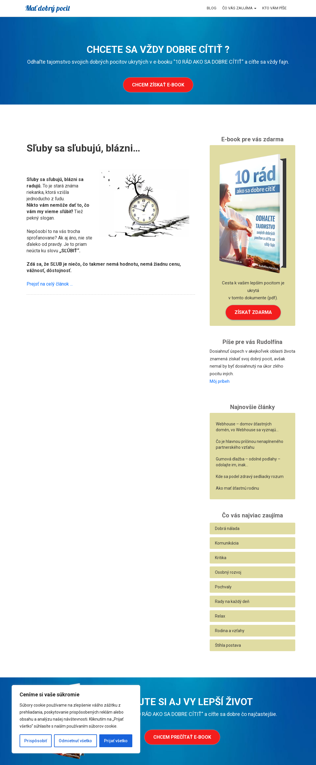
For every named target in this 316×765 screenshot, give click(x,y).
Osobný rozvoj (228, 572)
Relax (220, 616)
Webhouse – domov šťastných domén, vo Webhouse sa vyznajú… (247, 427)
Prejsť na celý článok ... (50, 284)
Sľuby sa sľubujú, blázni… (83, 148)
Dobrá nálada (227, 528)
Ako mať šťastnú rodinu (237, 488)
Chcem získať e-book (158, 85)
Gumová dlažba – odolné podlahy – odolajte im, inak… (248, 462)
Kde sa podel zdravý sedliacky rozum (250, 476)
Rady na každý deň (232, 601)
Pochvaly (223, 587)
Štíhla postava (228, 645)
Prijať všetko (116, 740)
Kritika (220, 557)
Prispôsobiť (35, 740)
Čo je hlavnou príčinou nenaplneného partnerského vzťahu (249, 444)
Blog (211, 8)
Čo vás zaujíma (239, 8)
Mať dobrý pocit (47, 8)
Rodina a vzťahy (229, 630)
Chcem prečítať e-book (182, 737)
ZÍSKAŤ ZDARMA (253, 312)
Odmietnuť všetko (75, 740)
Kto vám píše (274, 8)
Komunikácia (227, 543)
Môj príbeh (220, 381)
